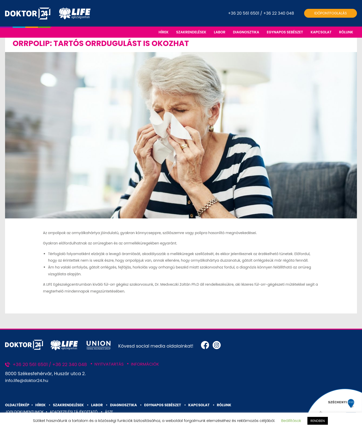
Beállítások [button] (291, 420)
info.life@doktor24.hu (29, 384)
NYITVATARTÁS (111, 367)
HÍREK (164, 32)
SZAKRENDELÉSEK (191, 32)
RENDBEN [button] (317, 420)
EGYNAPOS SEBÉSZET (285, 32)
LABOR (219, 32)
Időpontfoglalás (330, 13)
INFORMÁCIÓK (149, 367)
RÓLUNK (346, 32)
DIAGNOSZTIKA (246, 32)
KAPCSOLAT (321, 32)
